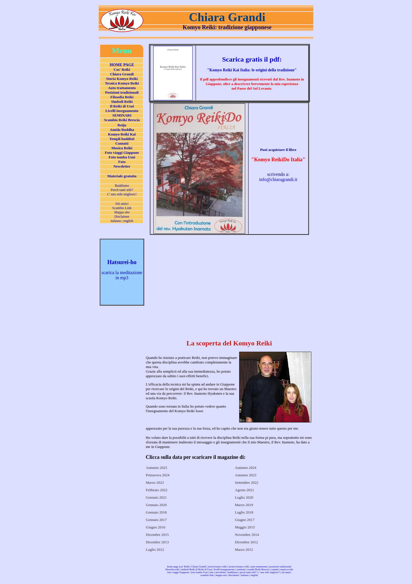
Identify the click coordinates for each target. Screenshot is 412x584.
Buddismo (122, 186)
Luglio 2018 (244, 512)
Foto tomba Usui (122, 157)
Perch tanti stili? (122, 190)
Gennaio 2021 (156, 497)
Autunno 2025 (156, 467)
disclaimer (234, 575)
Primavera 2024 (158, 475)
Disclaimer (122, 217)
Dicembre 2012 (246, 542)
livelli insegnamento (224, 569)
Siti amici (121, 204)
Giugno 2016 (155, 527)
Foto (121, 162)
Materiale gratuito (121, 176)
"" (252, 70)
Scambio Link (122, 208)
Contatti (121, 143)
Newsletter (121, 166)
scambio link (206, 575)
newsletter (220, 572)
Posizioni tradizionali (121, 92)
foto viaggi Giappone (178, 572)
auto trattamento (259, 566)
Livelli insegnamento (121, 111)
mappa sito (221, 575)
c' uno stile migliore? (269, 572)
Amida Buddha (122, 129)
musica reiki (286, 569)
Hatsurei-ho (121, 262)
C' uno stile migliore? (121, 194)
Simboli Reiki (122, 101)
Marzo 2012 (244, 549)
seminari (241, 569)
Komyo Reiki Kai (122, 134)
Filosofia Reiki (122, 97)
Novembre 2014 (247, 534)
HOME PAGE (122, 65)
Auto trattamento (122, 88)
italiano (115, 221)
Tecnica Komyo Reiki (122, 83)
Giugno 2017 (244, 520)
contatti (275, 569)
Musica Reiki (121, 148)
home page (172, 566)
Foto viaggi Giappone (122, 152)
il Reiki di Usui (204, 569)
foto (211, 572)
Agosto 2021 (244, 490)
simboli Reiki (188, 569)
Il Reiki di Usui (122, 106)
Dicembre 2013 (157, 542)
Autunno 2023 (245, 475)
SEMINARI (121, 115)
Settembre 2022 (246, 482)
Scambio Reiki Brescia (122, 120)
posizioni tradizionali (280, 566)
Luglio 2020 (244, 497)
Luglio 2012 (155, 549)
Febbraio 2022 (156, 490)
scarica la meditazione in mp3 (122, 275)
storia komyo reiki (217, 566)
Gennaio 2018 (156, 512)
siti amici (286, 572)
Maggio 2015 (245, 527)
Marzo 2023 (155, 482)
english (128, 221)
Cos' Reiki (122, 69)
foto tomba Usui (199, 572)
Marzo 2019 (244, 505)
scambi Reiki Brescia (258, 569)
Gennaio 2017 (156, 520)
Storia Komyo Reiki (122, 78)
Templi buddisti (121, 139)
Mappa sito (122, 212)
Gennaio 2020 (156, 505)
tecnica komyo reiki (239, 566)
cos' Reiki (184, 566)
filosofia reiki (172, 569)
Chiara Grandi (122, 74)
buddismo (233, 572)
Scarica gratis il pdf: (252, 59)
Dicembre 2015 (157, 534)
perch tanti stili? (248, 572)
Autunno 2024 (245, 467)
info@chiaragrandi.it (278, 179)
